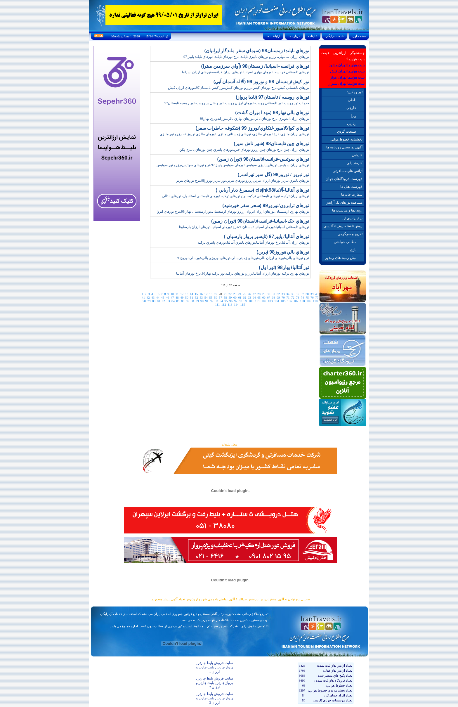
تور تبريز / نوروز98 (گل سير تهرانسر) (273, 174)
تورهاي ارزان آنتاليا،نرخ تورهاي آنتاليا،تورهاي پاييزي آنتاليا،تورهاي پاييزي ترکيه (253, 242)
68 (273, 297)
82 (163, 301)
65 (259, 297)
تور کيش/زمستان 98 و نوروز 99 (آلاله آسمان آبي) (261, 81)
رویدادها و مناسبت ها (347, 210)
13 (186, 294)
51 (191, 297)
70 (283, 297)
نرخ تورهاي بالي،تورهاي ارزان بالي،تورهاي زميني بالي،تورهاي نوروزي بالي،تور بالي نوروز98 (243, 258)
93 (216, 301)
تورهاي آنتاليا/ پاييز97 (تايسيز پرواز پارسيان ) (266, 236)
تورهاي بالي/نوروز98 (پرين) (282, 251)
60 (235, 297)
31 (273, 294)
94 (221, 301)
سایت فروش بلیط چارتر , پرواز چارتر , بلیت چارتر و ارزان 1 (214, 667)
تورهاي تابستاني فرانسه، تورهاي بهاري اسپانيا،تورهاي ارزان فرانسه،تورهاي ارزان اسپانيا (245, 72)
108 (302, 301)
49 (181, 297)
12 (181, 294)
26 (249, 294)
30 (268, 294)
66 (264, 297)
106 (289, 301)
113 (230, 304)
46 (167, 297)
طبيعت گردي (346, 131)
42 (148, 297)
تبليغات (312, 36)
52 (196, 297)
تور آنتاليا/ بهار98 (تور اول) (284, 267)
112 (223, 304)
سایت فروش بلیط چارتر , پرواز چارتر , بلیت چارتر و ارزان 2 (214, 682)
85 (178, 301)
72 (292, 297)
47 (172, 297)
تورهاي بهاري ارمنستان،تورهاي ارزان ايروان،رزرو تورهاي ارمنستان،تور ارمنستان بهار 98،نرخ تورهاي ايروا (233, 211)
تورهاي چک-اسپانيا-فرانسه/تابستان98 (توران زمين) (260, 221)
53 (201, 297)
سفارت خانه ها (351, 195)
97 (235, 301)
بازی (353, 250)
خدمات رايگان (335, 36)
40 (316, 294)
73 (297, 297)
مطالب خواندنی (345, 242)
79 (149, 301)
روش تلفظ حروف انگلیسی (342, 226)
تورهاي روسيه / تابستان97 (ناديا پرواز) (272, 97)
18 (210, 294)
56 (215, 297)
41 (143, 297)
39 (311, 294)
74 (302, 297)
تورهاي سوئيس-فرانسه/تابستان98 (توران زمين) (263, 159)
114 (236, 304)
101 (257, 301)
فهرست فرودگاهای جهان (344, 179)
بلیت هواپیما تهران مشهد (347, 65)
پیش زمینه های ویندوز (340, 258)
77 (316, 297)
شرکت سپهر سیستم (222, 626)
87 (187, 301)
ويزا (353, 116)
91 (207, 301)
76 (312, 297)
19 (215, 294)
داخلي (352, 100)
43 (153, 297)
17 (205, 294)
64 (254, 297)
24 (239, 294)
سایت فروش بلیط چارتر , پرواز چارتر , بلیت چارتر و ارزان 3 (214, 698)
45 (162, 297)
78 (144, 301)
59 (230, 297)
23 (234, 294)
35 (292, 294)
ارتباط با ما (273, 36)
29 (263, 294)
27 (254, 294)
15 (196, 294)
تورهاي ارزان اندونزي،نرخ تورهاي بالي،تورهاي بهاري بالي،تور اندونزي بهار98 (254, 119)
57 (220, 297)
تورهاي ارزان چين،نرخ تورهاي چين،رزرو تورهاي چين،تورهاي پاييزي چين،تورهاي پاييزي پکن (244, 150)
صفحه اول (359, 36)
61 (239, 297)
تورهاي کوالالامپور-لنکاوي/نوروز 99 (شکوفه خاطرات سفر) (252, 128)
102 (263, 301)
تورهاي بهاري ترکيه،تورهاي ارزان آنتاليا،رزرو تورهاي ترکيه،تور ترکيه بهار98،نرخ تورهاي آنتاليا (242, 273)
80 (153, 301)
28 (259, 294)
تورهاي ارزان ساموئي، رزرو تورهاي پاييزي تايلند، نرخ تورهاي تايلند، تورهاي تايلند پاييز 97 (246, 57)
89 (197, 301)
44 (157, 297)
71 (287, 297)
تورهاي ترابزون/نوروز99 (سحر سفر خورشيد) (265, 205)
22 (230, 294)
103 (270, 301)
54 (206, 297)
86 (182, 301)
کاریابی (357, 155)
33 (282, 294)
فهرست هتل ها (351, 187)
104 (276, 301)
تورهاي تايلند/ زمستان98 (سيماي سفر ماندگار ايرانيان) (256, 50)
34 (287, 294)
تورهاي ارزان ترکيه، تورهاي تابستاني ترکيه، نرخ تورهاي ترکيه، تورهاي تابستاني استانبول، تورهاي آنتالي (235, 196)
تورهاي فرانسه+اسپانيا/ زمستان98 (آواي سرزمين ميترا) (255, 66)
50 (186, 297)
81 (158, 301)
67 (268, 297)
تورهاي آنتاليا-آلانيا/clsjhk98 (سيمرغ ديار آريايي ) (262, 190)
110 (315, 301)
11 (177, 294)
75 (307, 297)
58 (225, 297)
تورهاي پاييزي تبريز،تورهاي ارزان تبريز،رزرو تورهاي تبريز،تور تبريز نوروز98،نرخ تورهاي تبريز (242, 181)
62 (244, 297)
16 (201, 294)
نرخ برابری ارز (352, 218)
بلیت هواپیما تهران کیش (347, 71)
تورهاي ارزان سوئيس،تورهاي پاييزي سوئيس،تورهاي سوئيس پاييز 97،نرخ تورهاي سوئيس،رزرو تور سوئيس (233, 165)
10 (172, 294)
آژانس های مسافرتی (347, 171)
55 (210, 297)
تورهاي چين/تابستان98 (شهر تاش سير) (271, 143)
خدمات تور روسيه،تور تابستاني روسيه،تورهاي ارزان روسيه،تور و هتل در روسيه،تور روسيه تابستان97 (236, 103)
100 (251, 301)
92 (211, 301)
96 (231, 301)
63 (249, 297)
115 (242, 304)
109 (308, 301)
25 (244, 294)
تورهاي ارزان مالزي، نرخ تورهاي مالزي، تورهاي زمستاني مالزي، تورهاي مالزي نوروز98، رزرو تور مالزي (234, 134)
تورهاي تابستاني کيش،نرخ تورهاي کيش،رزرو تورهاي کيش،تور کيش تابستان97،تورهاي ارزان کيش (238, 88)
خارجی (351, 108)
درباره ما (294, 36)
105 (283, 301)
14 (191, 294)
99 (245, 301)
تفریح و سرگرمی (350, 234)
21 (225, 294)
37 (302, 294)
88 (192, 301)
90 (202, 301)
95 (226, 301)
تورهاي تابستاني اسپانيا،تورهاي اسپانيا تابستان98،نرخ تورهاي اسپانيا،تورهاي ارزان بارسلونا (244, 227)
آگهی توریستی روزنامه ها (344, 147)
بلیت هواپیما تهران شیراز (347, 84)
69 (278, 297)
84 (173, 301)
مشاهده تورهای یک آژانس (344, 202)
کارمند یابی (354, 163)
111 (217, 304)
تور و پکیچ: (354, 92)
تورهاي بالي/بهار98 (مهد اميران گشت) (272, 112)
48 (177, 297)
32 (278, 294)
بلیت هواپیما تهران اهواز (347, 77)
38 (307, 294)
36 (297, 294)
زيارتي (351, 124)
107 (296, 301)
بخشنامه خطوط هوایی (346, 139)
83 (168, 301)
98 (240, 301)
